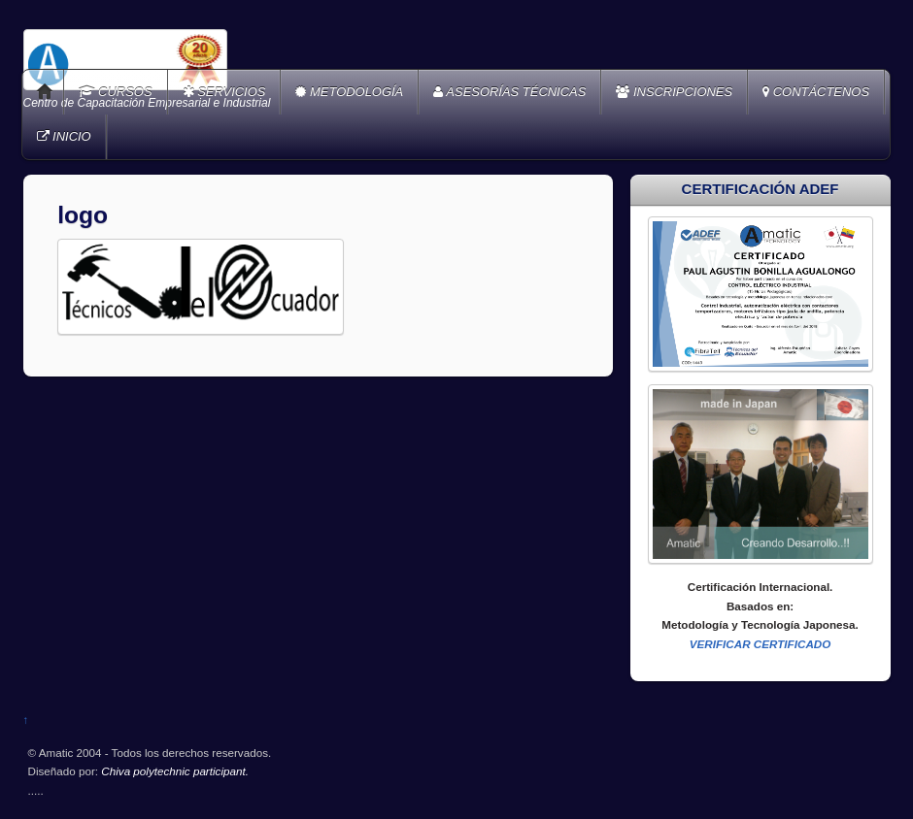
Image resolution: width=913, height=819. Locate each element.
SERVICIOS (224, 91)
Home (44, 92)
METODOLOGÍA (349, 91)
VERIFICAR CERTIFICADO (760, 644)
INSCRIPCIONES (674, 91)
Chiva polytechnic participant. (175, 771)
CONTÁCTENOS (815, 91)
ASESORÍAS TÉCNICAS (509, 91)
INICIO (64, 136)
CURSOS (115, 91)
